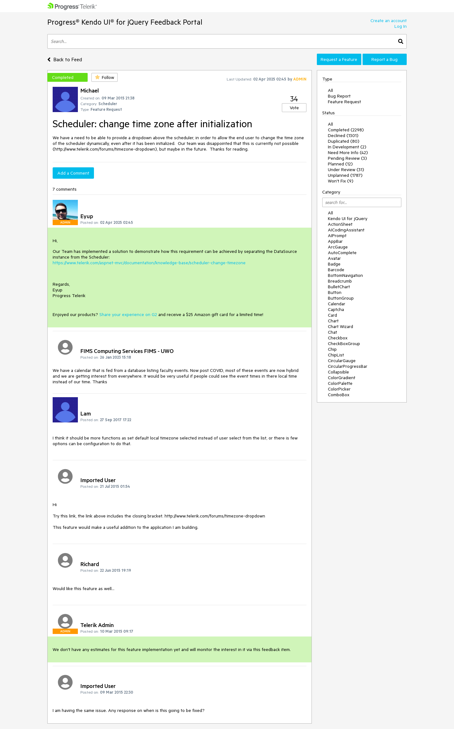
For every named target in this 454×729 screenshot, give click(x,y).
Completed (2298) (346, 130)
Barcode (336, 269)
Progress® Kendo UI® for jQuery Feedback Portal (124, 22)
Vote (294, 108)
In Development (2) (347, 147)
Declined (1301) (343, 135)
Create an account (388, 20)
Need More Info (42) (348, 152)
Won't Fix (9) (340, 181)
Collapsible (338, 372)
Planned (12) (340, 164)
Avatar (334, 258)
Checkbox (337, 338)
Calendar (336, 304)
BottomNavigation (345, 275)
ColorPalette (340, 383)
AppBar (335, 241)
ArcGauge (338, 247)
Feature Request (344, 102)
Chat (332, 332)
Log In (400, 26)
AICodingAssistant (346, 230)
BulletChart (339, 287)
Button (334, 292)
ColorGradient (341, 377)
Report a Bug (384, 59)
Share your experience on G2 (128, 314)
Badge (334, 264)
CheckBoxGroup (344, 343)
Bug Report (339, 96)
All (330, 90)
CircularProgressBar (347, 366)
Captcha (336, 309)
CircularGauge (342, 360)
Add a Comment (73, 173)
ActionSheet (340, 224)
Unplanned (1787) (345, 175)
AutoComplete (342, 252)
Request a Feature (339, 59)
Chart (333, 321)
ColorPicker (339, 389)
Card (332, 315)
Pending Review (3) (347, 158)
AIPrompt (337, 235)
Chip (332, 349)
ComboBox (338, 394)
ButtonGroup (341, 298)
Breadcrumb (340, 281)
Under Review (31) (346, 169)
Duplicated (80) (343, 141)
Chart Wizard (340, 326)
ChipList (336, 355)
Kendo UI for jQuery (347, 218)
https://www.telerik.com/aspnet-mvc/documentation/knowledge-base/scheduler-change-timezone (149, 263)
